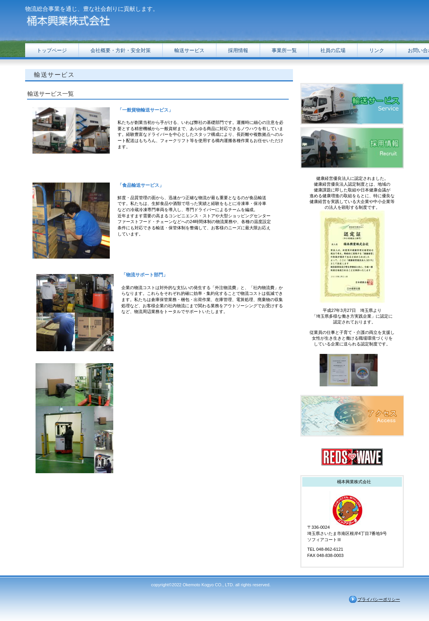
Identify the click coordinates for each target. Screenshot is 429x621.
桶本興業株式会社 (102, 20)
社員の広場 (333, 50)
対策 (120, 50)
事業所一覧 (284, 50)
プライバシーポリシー (379, 599)
